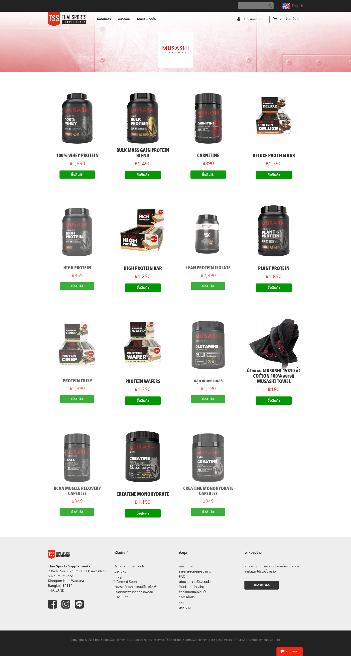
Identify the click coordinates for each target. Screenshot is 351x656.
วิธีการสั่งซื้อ (187, 597)
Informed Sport (125, 581)
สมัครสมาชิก (261, 585)
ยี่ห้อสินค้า (104, 19)
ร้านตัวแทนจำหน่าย (191, 587)
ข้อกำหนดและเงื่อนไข (193, 592)
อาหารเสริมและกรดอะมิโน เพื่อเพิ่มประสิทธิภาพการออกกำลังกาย (135, 589)
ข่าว (181, 602)
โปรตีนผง (119, 571)
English (297, 6)
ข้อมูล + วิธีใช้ (146, 19)
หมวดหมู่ (124, 19)
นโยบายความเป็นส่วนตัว (195, 581)
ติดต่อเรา (185, 607)
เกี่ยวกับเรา (186, 566)
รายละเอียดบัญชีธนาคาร (195, 571)
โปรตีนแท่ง (120, 597)
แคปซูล (118, 576)
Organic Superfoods (128, 566)
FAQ (182, 576)
